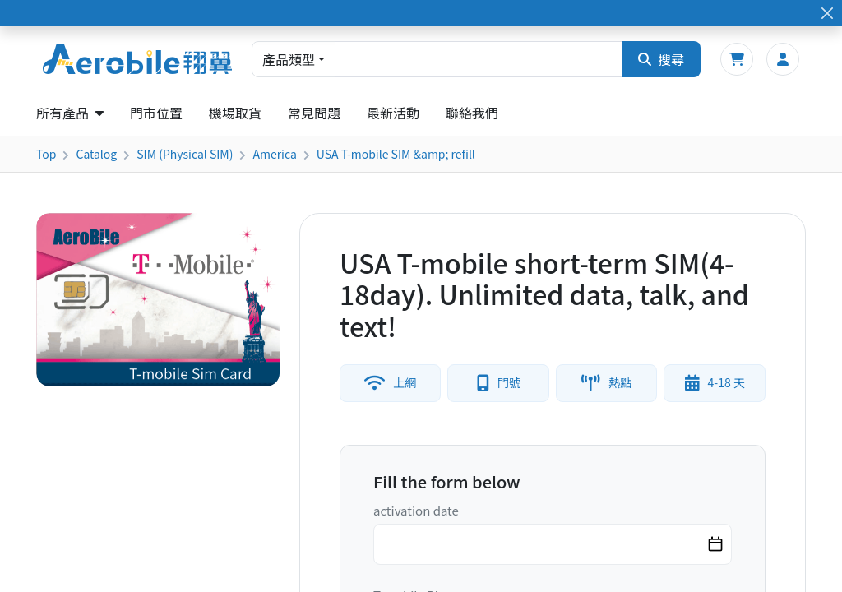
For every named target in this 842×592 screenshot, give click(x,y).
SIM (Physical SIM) (184, 154)
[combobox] (478, 59)
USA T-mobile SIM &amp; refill (396, 154)
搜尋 (661, 59)
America (274, 154)
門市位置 (156, 113)
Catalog (96, 154)
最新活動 (393, 113)
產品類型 (288, 59)
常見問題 (314, 113)
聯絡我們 (472, 113)
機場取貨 (235, 113)
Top (46, 154)
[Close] (826, 13)
